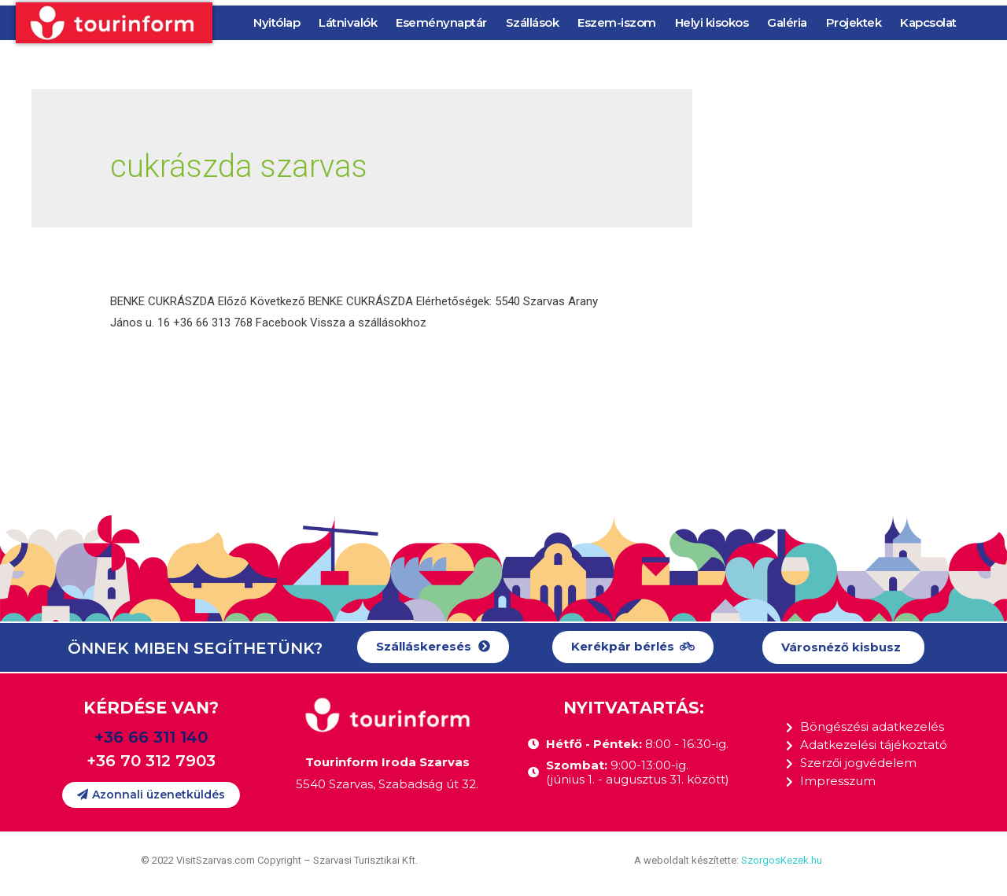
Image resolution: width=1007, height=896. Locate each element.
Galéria (787, 22)
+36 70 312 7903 (151, 760)
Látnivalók (348, 22)
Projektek (854, 22)
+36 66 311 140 (151, 737)
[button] (433, 647)
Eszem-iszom (616, 22)
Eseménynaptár (441, 22)
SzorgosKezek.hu (781, 860)
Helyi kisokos (712, 22)
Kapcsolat (928, 22)
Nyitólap (276, 22)
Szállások (532, 22)
